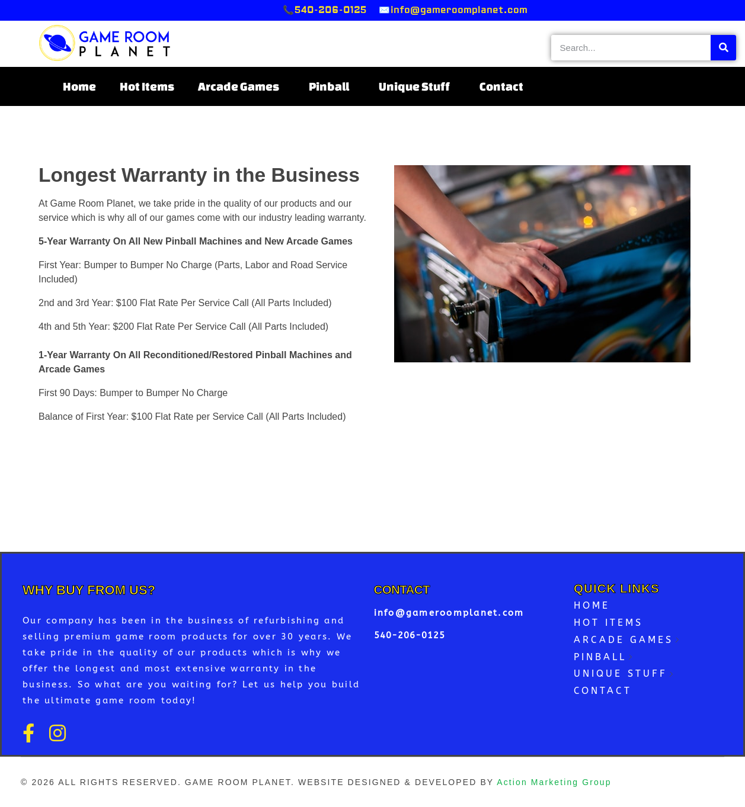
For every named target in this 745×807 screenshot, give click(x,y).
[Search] (723, 47)
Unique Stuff (417, 86)
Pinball (332, 86)
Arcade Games (241, 86)
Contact (501, 86)
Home (79, 86)
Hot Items (147, 86)
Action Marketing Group (554, 782)
